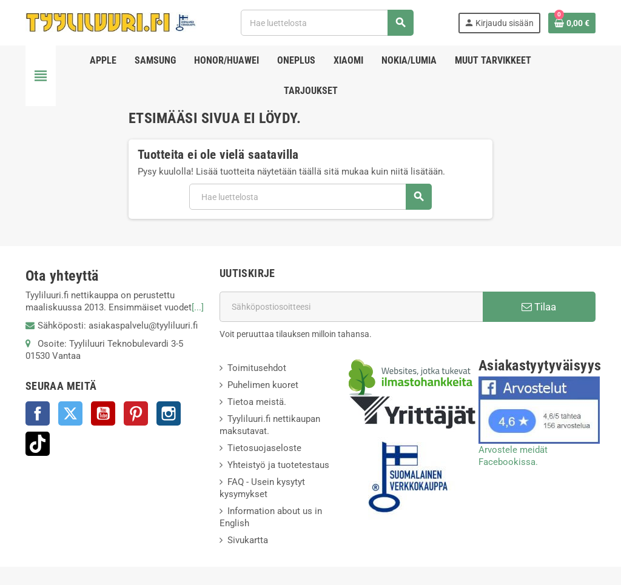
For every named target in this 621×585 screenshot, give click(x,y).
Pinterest (136, 413)
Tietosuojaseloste (264, 448)
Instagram (168, 413)
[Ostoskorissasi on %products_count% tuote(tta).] (572, 23)
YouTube (103, 413)
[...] (198, 307)
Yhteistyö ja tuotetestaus (278, 465)
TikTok (37, 444)
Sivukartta (247, 540)
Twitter (70, 413)
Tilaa (539, 307)
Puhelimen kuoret (262, 384)
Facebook (37, 413)
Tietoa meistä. (256, 401)
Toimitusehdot (256, 368)
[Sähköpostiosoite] (351, 307)
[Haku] (327, 23)
